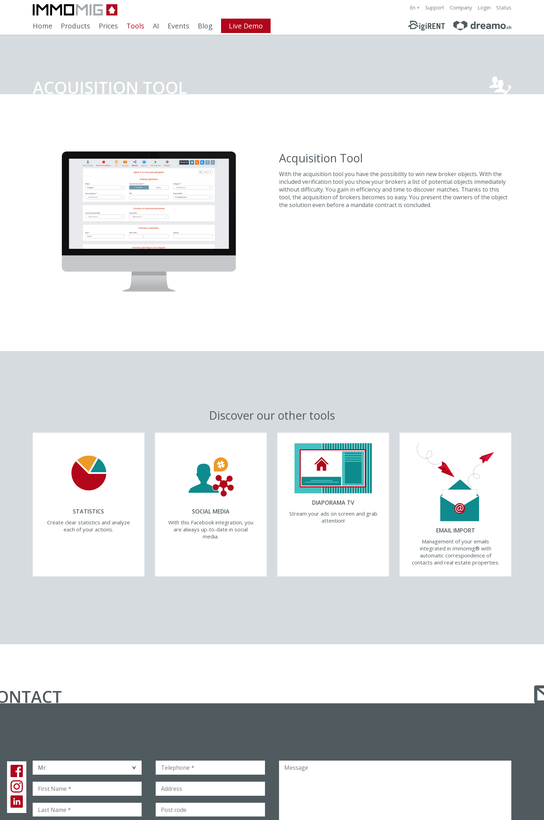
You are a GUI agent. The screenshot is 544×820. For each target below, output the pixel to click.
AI (156, 26)
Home (42, 26)
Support (434, 7)
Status (503, 7)
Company (461, 7)
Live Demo (246, 26)
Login (484, 7)
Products (75, 26)
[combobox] (415, 7)
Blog (205, 26)
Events (178, 26)
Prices (108, 26)
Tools (135, 26)
